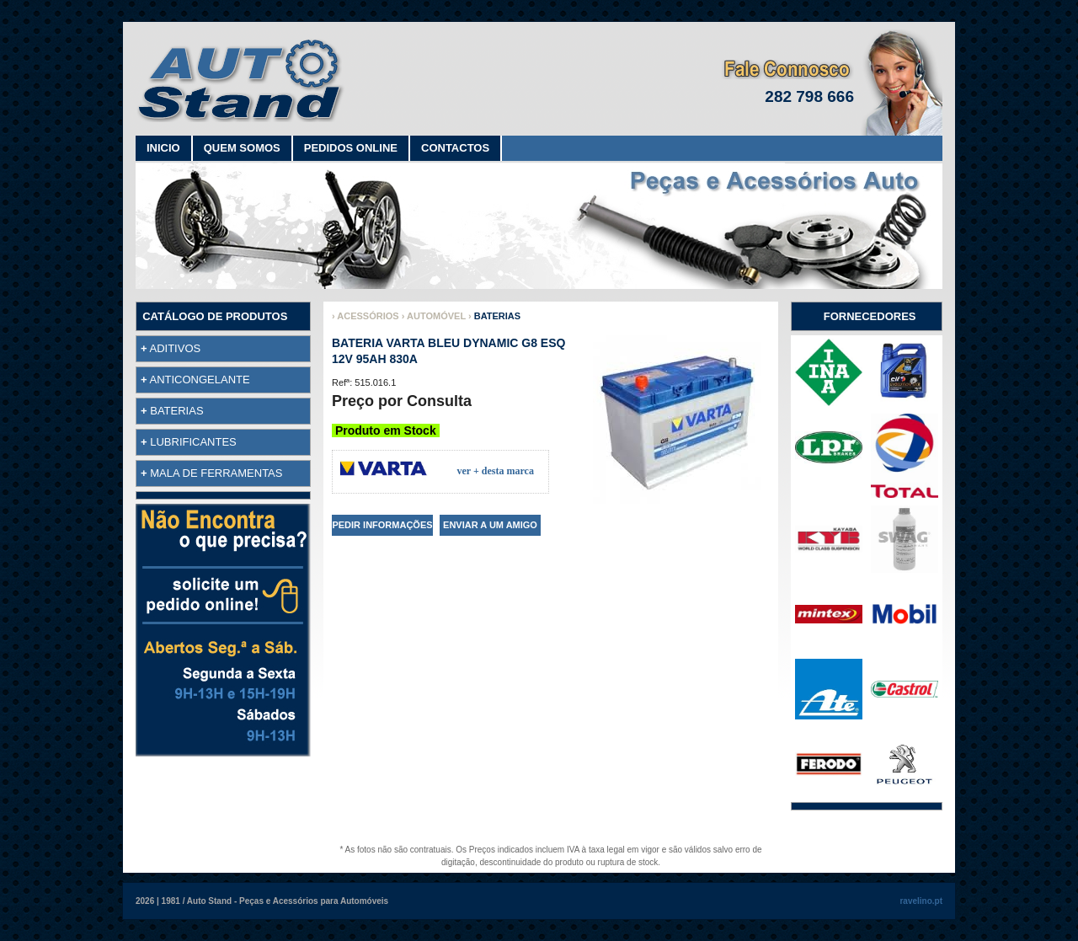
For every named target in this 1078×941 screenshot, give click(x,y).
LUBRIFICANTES (193, 442)
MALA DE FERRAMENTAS (216, 473)
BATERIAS (176, 410)
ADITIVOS (175, 348)
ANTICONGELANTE (200, 379)
